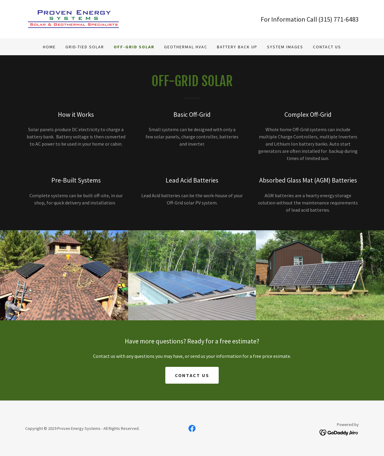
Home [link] (49, 47)
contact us (192, 375)
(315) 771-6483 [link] (338, 19)
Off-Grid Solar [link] (134, 47)
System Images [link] (285, 47)
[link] (73, 19)
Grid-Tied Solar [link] (84, 47)
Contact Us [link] (327, 47)
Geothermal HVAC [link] (185, 47)
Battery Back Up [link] (237, 47)
